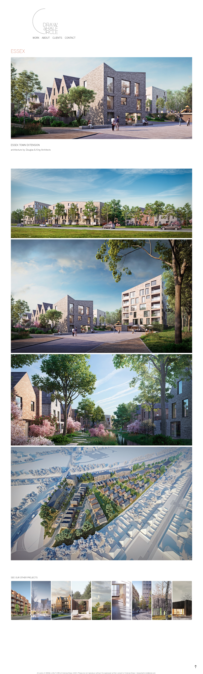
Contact (70, 37)
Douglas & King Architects (38, 149)
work (36, 37)
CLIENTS (57, 37)
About (46, 37)
